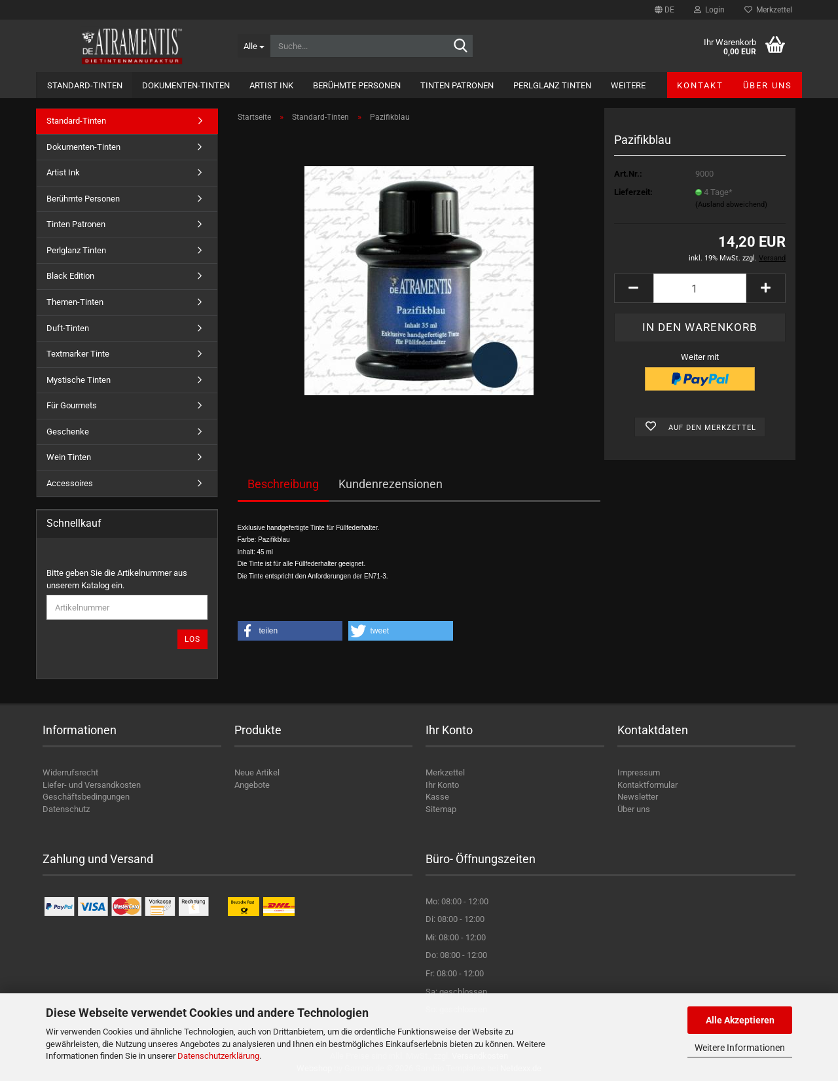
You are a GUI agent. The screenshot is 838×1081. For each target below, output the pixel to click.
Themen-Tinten (74, 302)
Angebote (252, 785)
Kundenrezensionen (390, 484)
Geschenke (67, 431)
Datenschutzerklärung (218, 1056)
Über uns (767, 85)
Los (192, 639)
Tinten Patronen (457, 85)
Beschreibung (283, 484)
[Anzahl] (699, 288)
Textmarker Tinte (77, 354)
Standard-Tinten (84, 85)
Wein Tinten (68, 457)
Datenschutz (66, 809)
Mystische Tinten (78, 380)
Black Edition (70, 276)
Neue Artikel (257, 772)
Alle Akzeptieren (740, 1020)
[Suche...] (254, 46)
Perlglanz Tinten (552, 85)
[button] (664, 10)
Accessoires (69, 483)
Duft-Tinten (67, 328)
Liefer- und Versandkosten (92, 785)
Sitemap (441, 809)
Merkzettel (768, 9)
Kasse (437, 797)
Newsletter (637, 797)
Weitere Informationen (740, 1047)
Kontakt (700, 85)
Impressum (638, 772)
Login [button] (709, 9)
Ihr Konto (442, 785)
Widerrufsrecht (70, 772)
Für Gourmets (71, 405)
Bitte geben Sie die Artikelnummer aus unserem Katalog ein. (116, 579)
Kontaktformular (647, 785)
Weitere (628, 85)
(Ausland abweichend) (731, 204)
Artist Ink (271, 85)
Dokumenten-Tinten (186, 85)
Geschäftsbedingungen (86, 797)
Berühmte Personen (357, 85)
